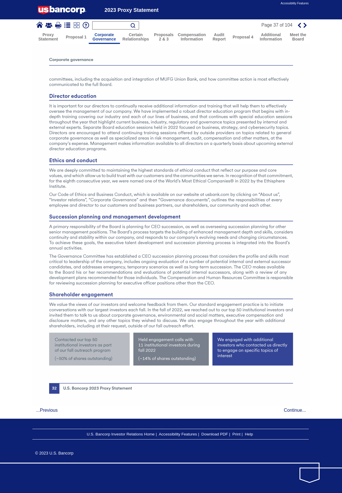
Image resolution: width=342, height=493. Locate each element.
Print (236, 434)
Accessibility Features (295, 3)
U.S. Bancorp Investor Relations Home (121, 434)
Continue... (295, 410)
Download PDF (214, 434)
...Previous (47, 410)
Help (249, 434)
